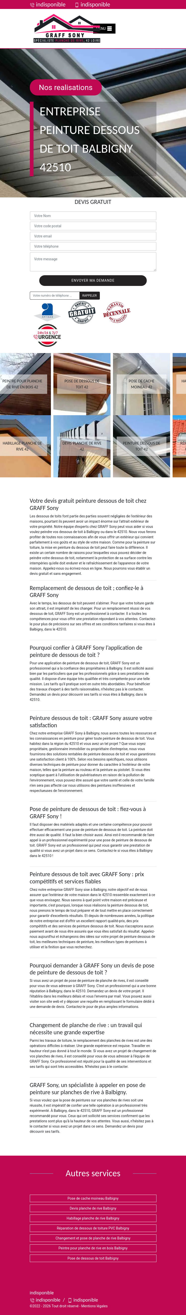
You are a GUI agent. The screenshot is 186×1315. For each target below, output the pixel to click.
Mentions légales (94, 1306)
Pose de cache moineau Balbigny (93, 1198)
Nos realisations (66, 87)
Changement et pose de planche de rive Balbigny (93, 1238)
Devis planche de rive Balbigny (93, 1208)
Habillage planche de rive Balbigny (93, 1218)
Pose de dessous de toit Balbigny (93, 1258)
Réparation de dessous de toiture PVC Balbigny (93, 1228)
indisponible (48, 4)
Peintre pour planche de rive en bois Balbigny (92, 1248)
